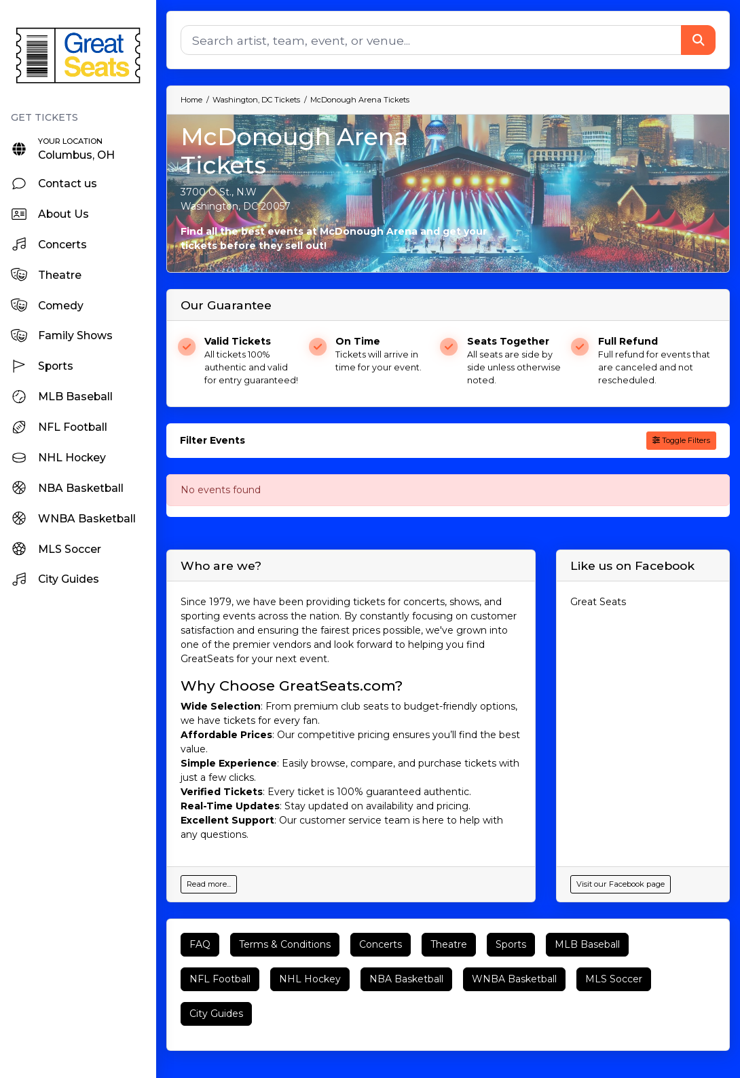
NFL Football (220, 979)
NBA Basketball (406, 979)
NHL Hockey (310, 979)
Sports (511, 944)
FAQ (199, 944)
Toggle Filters (681, 440)
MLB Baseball (587, 944)
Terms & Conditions (285, 944)
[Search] (431, 40)
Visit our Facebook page (620, 884)
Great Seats (598, 602)
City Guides (216, 1013)
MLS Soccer (613, 979)
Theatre (448, 944)
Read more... (209, 884)
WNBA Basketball (514, 979)
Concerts (380, 944)
